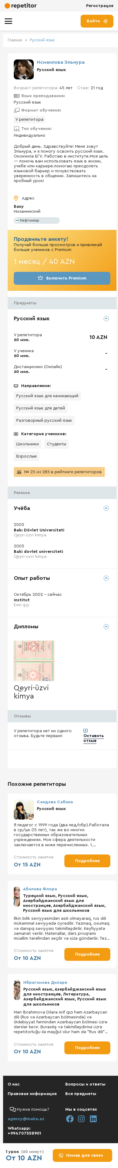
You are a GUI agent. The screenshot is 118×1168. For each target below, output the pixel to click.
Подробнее (87, 861)
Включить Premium (62, 278)
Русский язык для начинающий (47, 396)
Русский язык (42, 40)
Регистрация (99, 6)
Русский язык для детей (40, 408)
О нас (14, 1084)
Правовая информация (32, 1094)
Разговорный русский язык (44, 420)
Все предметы (80, 1094)
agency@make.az (26, 1119)
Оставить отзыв (93, 738)
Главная (15, 40)
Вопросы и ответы (85, 1084)
